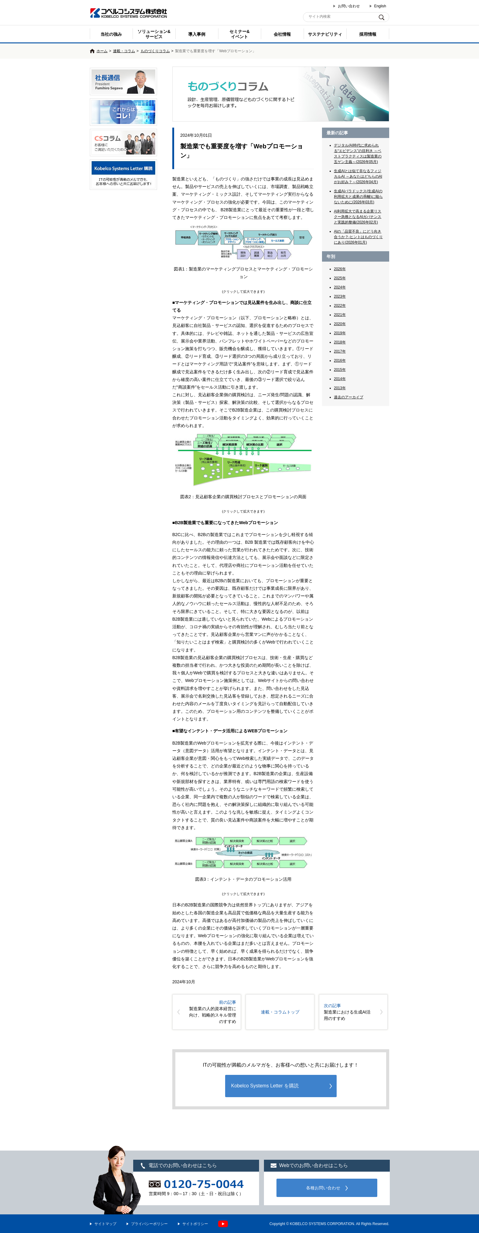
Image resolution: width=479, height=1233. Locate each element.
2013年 (340, 388)
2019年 (340, 333)
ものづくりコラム (155, 51)
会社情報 (282, 34)
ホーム (102, 51)
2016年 (340, 360)
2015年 (340, 370)
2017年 (340, 351)
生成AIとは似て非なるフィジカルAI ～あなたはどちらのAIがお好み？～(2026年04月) (358, 176)
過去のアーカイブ (348, 397)
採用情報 (367, 34)
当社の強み (111, 34)
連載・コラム (124, 51)
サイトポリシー (195, 1224)
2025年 (340, 278)
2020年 (340, 324)
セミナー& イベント (239, 34)
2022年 (340, 305)
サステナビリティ (325, 34)
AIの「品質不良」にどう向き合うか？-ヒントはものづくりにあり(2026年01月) (358, 237)
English (380, 6)
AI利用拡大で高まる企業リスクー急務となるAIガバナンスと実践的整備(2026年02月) (357, 216)
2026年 (340, 269)
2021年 (340, 315)
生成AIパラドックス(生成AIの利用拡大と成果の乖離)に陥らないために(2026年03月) (358, 196)
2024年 (340, 287)
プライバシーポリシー (149, 1224)
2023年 (340, 296)
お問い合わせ (349, 6)
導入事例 (196, 34)
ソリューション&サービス (153, 34)
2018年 (340, 342)
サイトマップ (105, 1224)
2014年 (340, 379)
